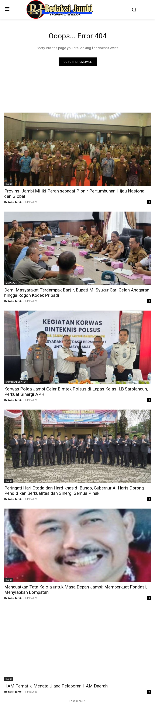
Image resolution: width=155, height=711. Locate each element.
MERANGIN (11, 282)
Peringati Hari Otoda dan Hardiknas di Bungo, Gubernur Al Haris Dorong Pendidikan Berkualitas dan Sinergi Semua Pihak (74, 490)
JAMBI (9, 183)
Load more (77, 701)
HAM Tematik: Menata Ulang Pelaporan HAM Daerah (56, 686)
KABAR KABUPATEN (16, 381)
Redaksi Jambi (13, 202)
